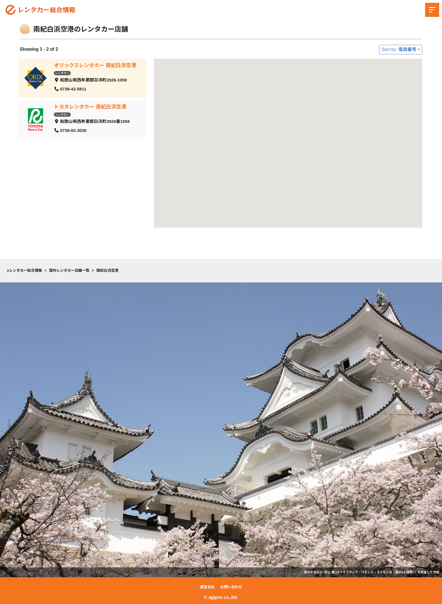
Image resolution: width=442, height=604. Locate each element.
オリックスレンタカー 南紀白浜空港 (95, 65)
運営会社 (207, 587)
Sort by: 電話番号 (399, 49)
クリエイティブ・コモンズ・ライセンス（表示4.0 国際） (375, 572)
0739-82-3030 (73, 130)
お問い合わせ (231, 587)
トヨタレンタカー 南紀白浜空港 (90, 107)
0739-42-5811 (73, 88)
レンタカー (62, 72)
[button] (277, 181)
